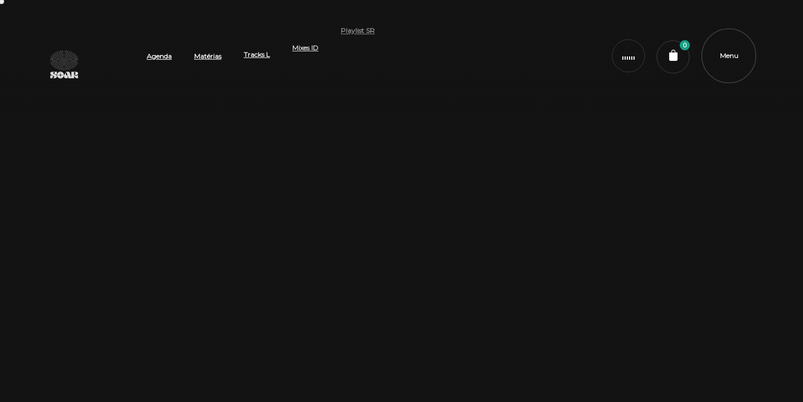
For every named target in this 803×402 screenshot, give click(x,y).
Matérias (207, 33)
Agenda (159, 49)
